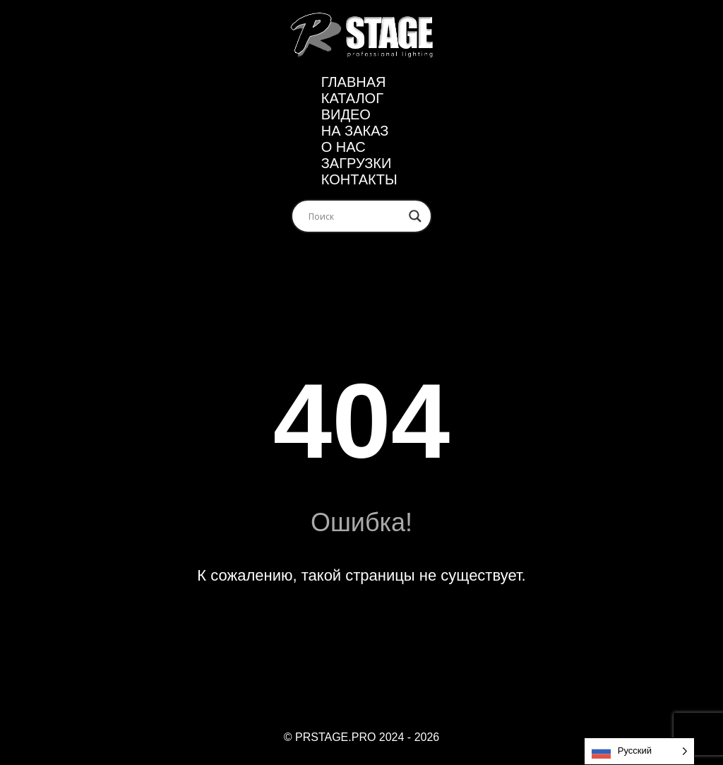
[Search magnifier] (415, 216)
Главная (353, 82)
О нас (343, 147)
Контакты (359, 179)
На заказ (355, 130)
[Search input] (355, 216)
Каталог (352, 98)
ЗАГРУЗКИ (356, 163)
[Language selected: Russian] (639, 751)
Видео (346, 114)
